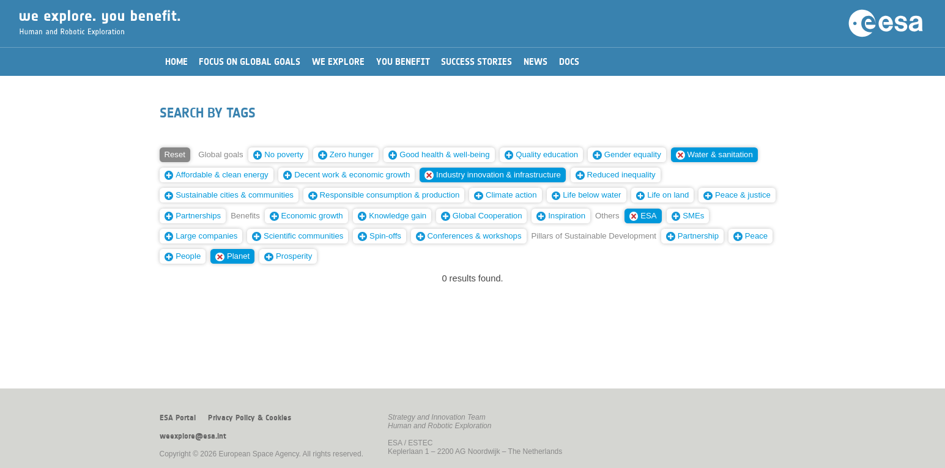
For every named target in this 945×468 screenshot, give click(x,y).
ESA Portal (178, 418)
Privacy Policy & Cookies (249, 418)
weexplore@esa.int (193, 436)
